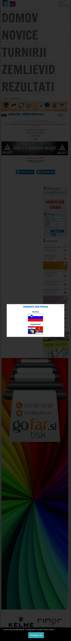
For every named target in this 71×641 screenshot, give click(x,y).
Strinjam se (36, 635)
